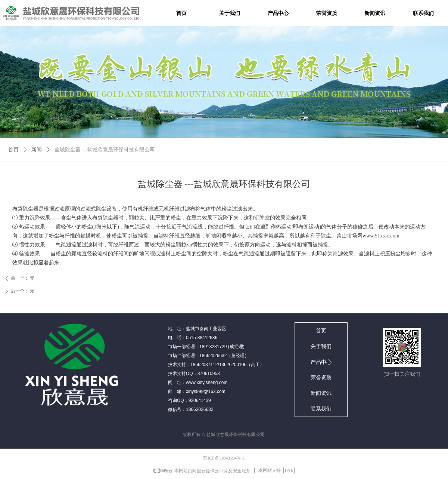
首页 (13, 150)
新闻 (36, 150)
